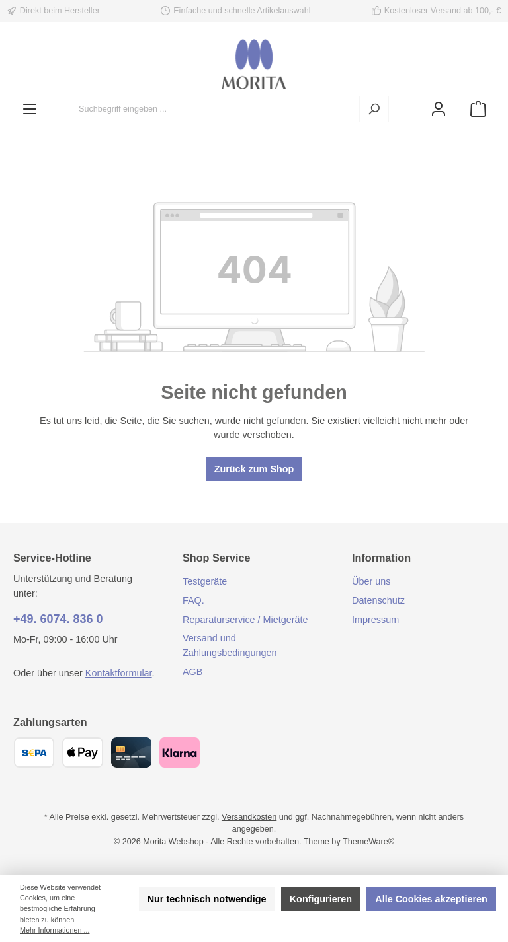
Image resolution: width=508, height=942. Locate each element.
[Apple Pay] (82, 752)
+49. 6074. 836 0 (58, 619)
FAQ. (193, 600)
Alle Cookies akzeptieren (431, 899)
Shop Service (217, 557)
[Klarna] (179, 752)
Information (381, 557)
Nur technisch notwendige (207, 899)
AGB (192, 672)
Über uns (371, 581)
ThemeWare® (368, 841)
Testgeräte (205, 581)
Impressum (375, 619)
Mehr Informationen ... (54, 930)
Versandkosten (249, 817)
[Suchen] (374, 109)
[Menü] (29, 109)
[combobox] (216, 109)
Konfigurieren (321, 899)
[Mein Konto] (438, 109)
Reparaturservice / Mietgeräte (245, 619)
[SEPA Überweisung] (34, 752)
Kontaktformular (118, 673)
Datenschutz (378, 600)
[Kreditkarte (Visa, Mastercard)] (131, 752)
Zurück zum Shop (254, 469)
